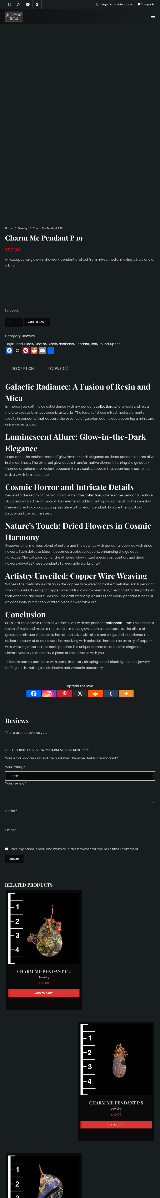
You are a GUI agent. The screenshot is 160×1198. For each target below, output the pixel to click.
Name (11, 810)
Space (115, 344)
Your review (16, 783)
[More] (126, 693)
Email (10, 830)
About (58, 1173)
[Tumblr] (111, 693)
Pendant (82, 344)
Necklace (66, 344)
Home (8, 228)
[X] (80, 693)
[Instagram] (49, 693)
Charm (40, 344)
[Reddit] (95, 693)
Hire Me (98, 1173)
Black (28, 344)
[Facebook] (33, 693)
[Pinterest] (64, 693)
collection (103, 406)
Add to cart (37, 321)
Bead (18, 344)
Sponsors (77, 1173)
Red (94, 344)
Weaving (132, 575)
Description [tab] (22, 368)
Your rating (15, 767)
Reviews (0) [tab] (58, 368)
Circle (52, 344)
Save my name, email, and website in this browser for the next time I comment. (74, 849)
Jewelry (23, 228)
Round (104, 344)
